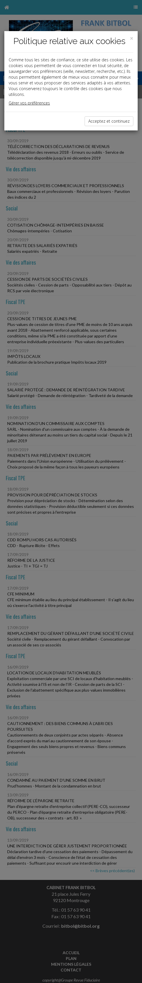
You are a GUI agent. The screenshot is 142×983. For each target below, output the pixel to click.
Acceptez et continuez (109, 121)
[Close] (131, 38)
